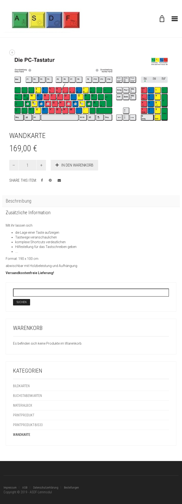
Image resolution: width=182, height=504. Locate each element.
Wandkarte (21, 435)
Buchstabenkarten (27, 396)
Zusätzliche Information (28, 212)
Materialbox (22, 405)
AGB (24, 487)
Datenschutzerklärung (45, 487)
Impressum (10, 487)
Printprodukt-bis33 (28, 425)
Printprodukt (23, 415)
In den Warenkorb (77, 165)
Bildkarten (21, 386)
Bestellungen (71, 487)
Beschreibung (18, 201)
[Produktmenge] (27, 165)
